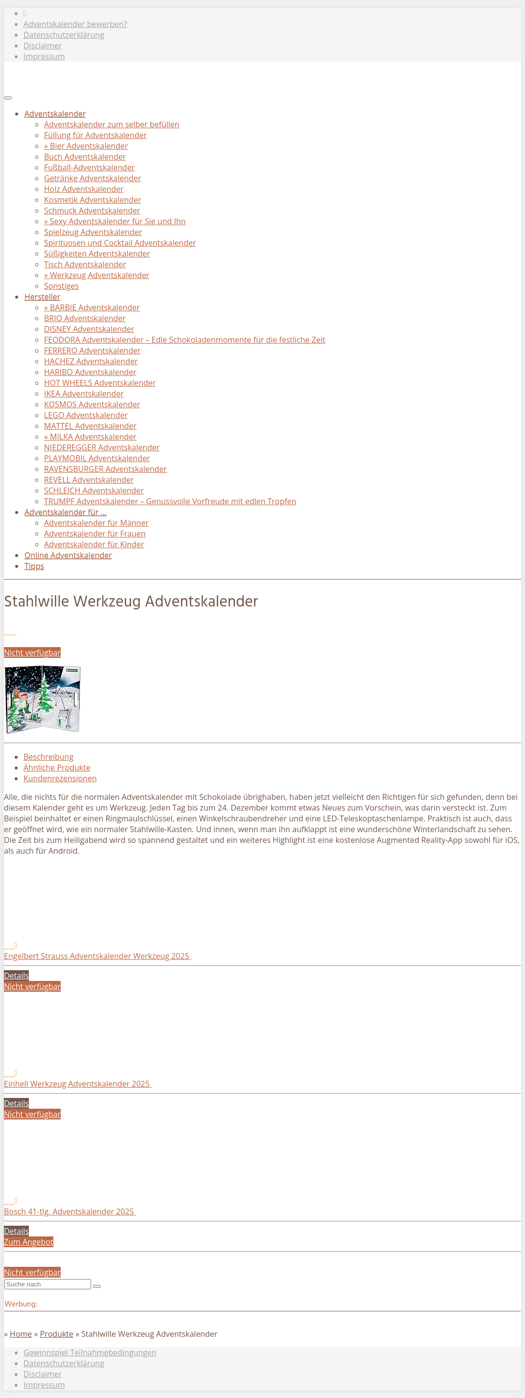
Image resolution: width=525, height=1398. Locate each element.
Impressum (44, 56)
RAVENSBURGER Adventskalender (105, 469)
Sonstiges (61, 285)
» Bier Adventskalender (86, 145)
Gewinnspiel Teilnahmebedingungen (90, 1352)
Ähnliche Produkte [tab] (57, 767)
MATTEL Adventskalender (90, 425)
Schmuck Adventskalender (92, 210)
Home (21, 1333)
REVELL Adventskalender (89, 479)
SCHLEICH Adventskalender (94, 490)
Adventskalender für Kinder (94, 544)
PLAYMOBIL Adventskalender (97, 458)
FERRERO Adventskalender (92, 350)
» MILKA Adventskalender (90, 436)
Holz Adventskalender (84, 189)
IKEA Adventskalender (84, 393)
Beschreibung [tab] (48, 756)
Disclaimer (42, 45)
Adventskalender (55, 113)
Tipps (34, 565)
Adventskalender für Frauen (95, 533)
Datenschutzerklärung (63, 34)
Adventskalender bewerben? (75, 24)
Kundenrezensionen (60, 778)
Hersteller (42, 296)
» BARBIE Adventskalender (92, 307)
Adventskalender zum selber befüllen (112, 124)
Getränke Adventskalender (92, 178)
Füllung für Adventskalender (95, 135)
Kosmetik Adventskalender (92, 199)
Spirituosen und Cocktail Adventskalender (120, 242)
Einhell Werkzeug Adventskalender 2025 (78, 1083)
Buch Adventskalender (85, 156)
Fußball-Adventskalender (89, 167)
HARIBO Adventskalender (90, 372)
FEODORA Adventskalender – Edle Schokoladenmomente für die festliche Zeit (184, 339)
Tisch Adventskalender (85, 264)
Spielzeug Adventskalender (93, 232)
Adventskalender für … (65, 512)
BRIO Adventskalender (85, 318)
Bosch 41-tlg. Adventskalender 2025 (70, 1211)
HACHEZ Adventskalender (90, 361)
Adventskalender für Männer (96, 522)
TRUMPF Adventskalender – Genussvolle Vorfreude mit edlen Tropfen (170, 501)
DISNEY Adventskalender (89, 329)
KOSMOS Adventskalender (92, 404)
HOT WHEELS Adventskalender (100, 382)
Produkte (56, 1333)
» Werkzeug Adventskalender (96, 275)
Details (16, 975)
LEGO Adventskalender (86, 415)
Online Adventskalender (68, 555)
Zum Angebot (28, 1241)
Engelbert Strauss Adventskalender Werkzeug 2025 (97, 956)
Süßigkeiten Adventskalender (97, 253)
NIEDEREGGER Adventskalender (102, 447)
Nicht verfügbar (32, 652)
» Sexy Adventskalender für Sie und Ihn (115, 221)
